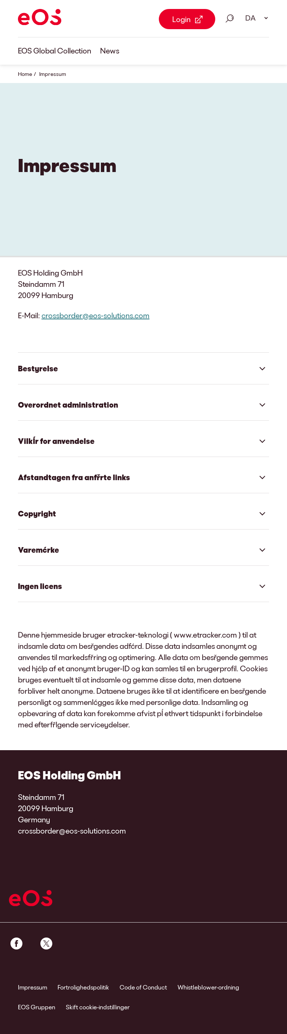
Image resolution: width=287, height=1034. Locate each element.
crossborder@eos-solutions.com (95, 315)
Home (25, 74)
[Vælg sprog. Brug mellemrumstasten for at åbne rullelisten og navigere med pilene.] (254, 18)
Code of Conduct (143, 987)
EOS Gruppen (36, 1006)
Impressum (32, 987)
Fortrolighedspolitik (83, 987)
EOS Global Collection (54, 50)
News (109, 50)
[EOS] (39, 18)
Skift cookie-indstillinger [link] (98, 1006)
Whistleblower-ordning (208, 987)
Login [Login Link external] (181, 19)
